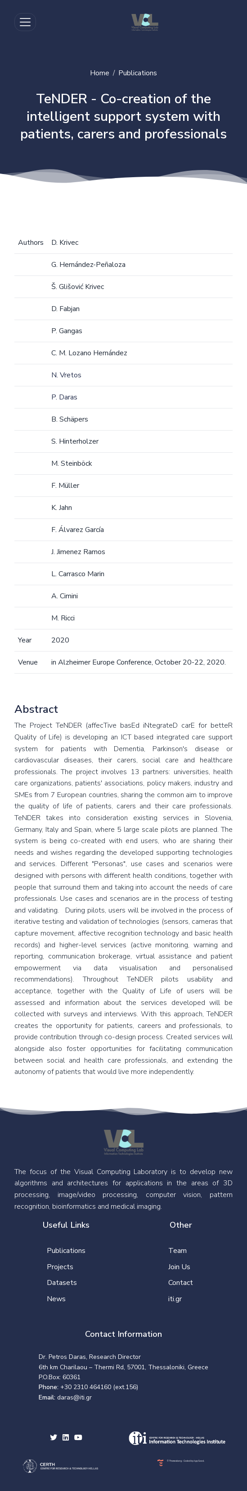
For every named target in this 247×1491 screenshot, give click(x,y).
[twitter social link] (53, 1438)
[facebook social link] (66, 1438)
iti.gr (175, 1299)
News (56, 1299)
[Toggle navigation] (25, 22)
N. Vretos (66, 375)
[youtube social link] (78, 1438)
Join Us (179, 1267)
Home (99, 73)
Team (177, 1251)
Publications (137, 73)
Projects (60, 1267)
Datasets (62, 1283)
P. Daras (64, 397)
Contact (180, 1283)
